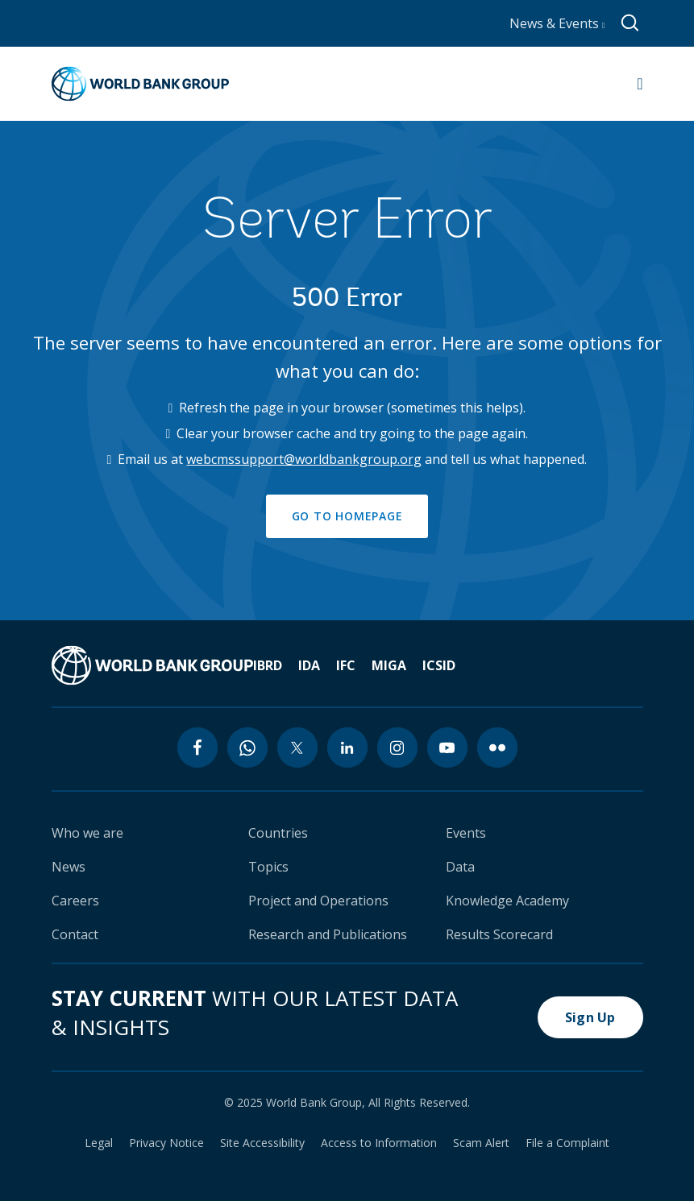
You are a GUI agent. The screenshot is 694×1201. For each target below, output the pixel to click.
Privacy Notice (166, 1143)
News (68, 867)
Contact (75, 934)
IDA (309, 665)
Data (460, 867)
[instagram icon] (397, 747)
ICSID (438, 665)
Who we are (87, 833)
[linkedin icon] (347, 747)
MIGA (389, 665)
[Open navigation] (639, 83)
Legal (99, 1143)
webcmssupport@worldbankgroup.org (304, 459)
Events (466, 833)
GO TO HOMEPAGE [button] (347, 516)
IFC (345, 665)
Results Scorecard (499, 934)
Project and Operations (318, 900)
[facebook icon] (197, 747)
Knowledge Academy (507, 900)
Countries (278, 833)
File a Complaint (567, 1143)
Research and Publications (327, 934)
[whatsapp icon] (247, 747)
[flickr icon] (497, 747)
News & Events (557, 23)
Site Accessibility (262, 1143)
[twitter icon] (297, 747)
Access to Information (379, 1143)
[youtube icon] (447, 747)
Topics (268, 867)
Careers (75, 900)
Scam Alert (481, 1143)
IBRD (267, 665)
